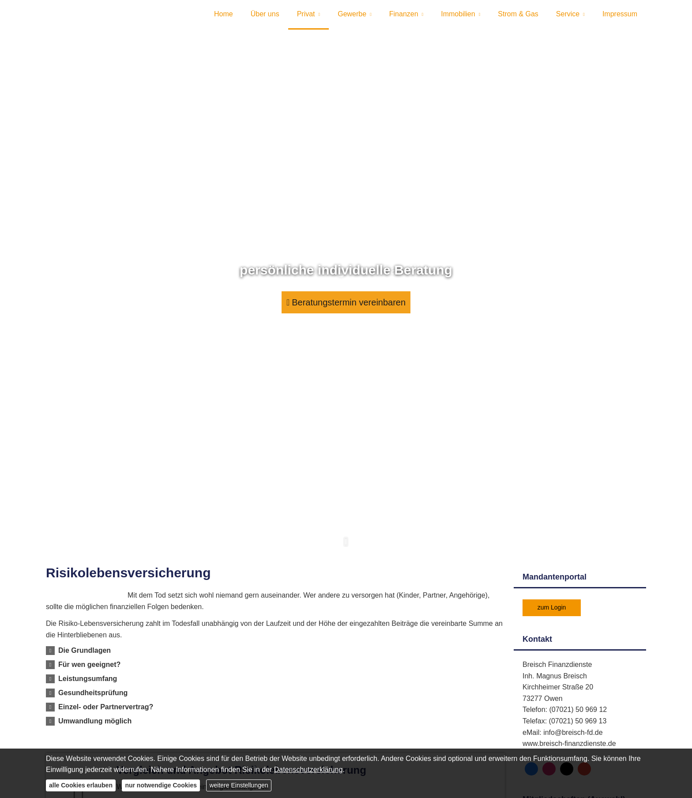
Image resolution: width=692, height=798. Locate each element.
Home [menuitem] (223, 17)
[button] (346, 551)
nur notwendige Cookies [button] (161, 785)
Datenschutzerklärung (308, 769)
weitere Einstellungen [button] (238, 785)
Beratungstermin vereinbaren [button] (345, 307)
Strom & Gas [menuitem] (518, 17)
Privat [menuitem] (306, 17)
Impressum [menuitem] (619, 17)
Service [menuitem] (567, 17)
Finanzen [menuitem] (403, 17)
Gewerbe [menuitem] (352, 17)
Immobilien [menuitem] (458, 17)
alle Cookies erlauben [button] (81, 785)
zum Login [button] (552, 613)
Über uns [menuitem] (265, 17)
